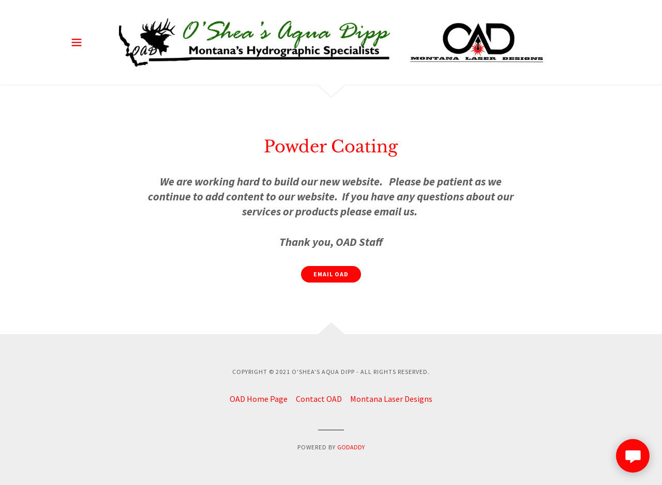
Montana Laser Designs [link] (391, 399)
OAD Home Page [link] (259, 399)
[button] (76, 42)
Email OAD (331, 274)
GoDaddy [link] (351, 447)
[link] (331, 42)
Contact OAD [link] (319, 399)
